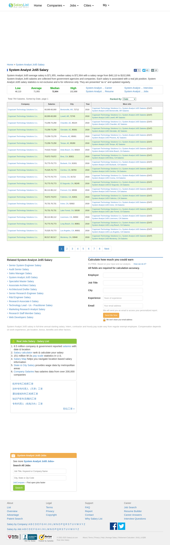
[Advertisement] (85, 35)
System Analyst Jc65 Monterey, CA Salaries (110, 239)
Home (39, 5)
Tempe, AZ (64, 143)
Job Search (130, 507)
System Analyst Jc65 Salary (30, 64)
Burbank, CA (65, 163)
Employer (93, 275)
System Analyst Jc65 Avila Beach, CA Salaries (110, 151)
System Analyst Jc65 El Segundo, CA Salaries (110, 185)
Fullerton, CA (65, 197)
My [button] (106, 5)
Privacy (50, 511)
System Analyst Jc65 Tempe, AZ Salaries (108, 144)
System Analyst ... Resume (100, 91)
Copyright (51, 514)
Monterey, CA (65, 237)
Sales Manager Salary (20, 273)
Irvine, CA (64, 204)
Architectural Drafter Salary (23, 289)
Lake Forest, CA (67, 210)
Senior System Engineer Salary (25, 265)
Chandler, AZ (65, 123)
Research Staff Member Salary (25, 313)
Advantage (13, 514)
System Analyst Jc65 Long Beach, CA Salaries (111, 225)
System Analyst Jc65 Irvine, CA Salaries (108, 205)
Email (91, 305)
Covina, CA (65, 177)
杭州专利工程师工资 (22, 383)
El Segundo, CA (66, 183)
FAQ (87, 507)
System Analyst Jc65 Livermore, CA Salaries (110, 218)
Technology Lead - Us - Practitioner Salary (30, 305)
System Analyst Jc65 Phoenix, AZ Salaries (109, 138)
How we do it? (140, 264)
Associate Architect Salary (22, 285)
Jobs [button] (74, 5)
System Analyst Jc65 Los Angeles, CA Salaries (111, 232)
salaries (67, 346)
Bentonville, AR (66, 110)
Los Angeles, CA (67, 231)
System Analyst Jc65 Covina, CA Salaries (109, 178)
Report (88, 511)
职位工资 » (69, 408)
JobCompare (19, 482)
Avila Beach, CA (67, 150)
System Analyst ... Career (99, 88)
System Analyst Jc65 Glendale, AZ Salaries (109, 131)
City (90, 290)
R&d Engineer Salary (20, 297)
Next (106, 248)
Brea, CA (64, 156)
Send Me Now (111, 315)
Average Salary (111, 538)
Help (103, 538)
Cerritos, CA (65, 170)
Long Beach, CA (67, 224)
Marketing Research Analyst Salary (27, 309)
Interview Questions (135, 518)
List (9, 507)
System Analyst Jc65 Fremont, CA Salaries (109, 191)
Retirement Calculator (126, 538)
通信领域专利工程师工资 (25, 393)
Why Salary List (93, 518)
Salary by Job (14, 529)
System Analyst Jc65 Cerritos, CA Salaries (109, 171)
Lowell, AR (64, 116)
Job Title (93, 282)
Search (19, 487)
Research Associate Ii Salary (24, 301)
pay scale (38, 355)
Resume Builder (133, 511)
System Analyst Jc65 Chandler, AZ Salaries (109, 124)
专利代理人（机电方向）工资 (27, 403)
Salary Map (20, 358)
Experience (94, 298)
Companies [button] (56, 5)
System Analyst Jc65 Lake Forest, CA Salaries (111, 212)
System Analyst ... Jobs (136, 91)
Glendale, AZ (65, 130)
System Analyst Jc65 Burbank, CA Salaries (109, 165)
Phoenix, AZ (65, 136)
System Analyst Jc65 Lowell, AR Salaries (108, 118)
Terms (49, 507)
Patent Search (15, 518)
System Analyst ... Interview (138, 88)
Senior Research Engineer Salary (26, 293)
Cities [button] (89, 5)
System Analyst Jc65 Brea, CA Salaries (108, 158)
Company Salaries (24, 371)
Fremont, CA (65, 190)
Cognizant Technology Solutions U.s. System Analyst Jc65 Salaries (119, 108)
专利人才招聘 (141, 538)
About (85, 538)
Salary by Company (17, 524)
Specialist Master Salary (21, 281)
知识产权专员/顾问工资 (24, 398)
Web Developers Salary (21, 317)
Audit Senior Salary (19, 269)
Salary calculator (23, 352)
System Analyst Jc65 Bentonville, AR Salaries (110, 111)
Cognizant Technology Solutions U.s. (23, 110)
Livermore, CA (66, 217)
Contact (89, 514)
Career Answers (133, 514)
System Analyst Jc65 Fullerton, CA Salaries (109, 198)
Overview (12, 511)
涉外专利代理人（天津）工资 (27, 388)
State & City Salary (24, 365)
